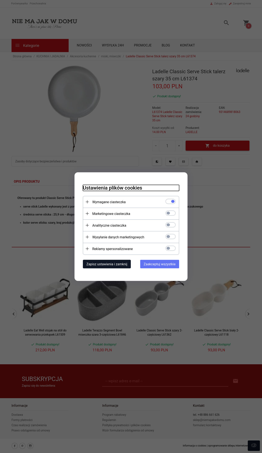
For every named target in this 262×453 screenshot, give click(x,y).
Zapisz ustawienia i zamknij (106, 264)
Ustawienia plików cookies (112, 188)
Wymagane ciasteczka (109, 202)
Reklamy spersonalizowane (112, 249)
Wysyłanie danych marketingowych (118, 237)
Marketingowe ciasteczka (111, 214)
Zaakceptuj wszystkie (160, 264)
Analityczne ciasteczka (109, 225)
